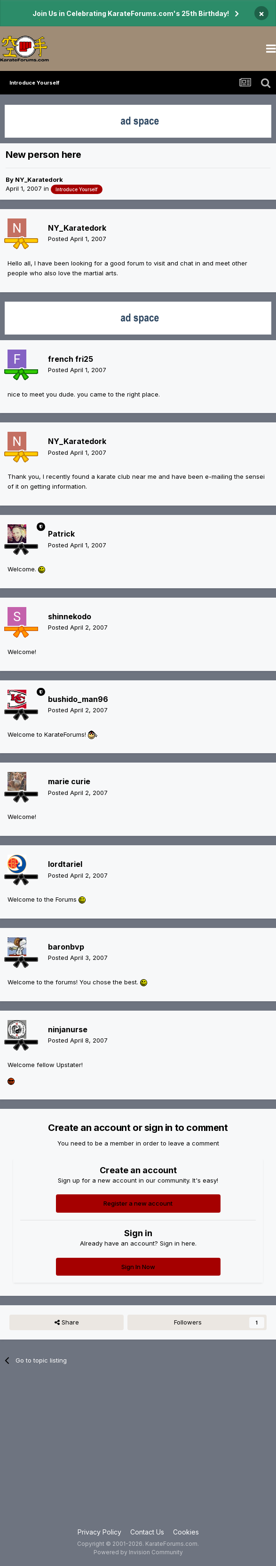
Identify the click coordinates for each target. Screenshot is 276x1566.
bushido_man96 (78, 699)
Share (67, 1322)
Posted (77, 238)
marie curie (69, 781)
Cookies (186, 1532)
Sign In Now (138, 1266)
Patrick (61, 533)
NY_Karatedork (39, 179)
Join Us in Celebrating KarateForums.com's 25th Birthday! (130, 13)
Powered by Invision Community (138, 1552)
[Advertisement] (138, 1452)
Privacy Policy (99, 1532)
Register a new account (138, 1203)
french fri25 (70, 359)
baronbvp (66, 946)
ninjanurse (67, 1029)
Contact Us (147, 1532)
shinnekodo (69, 616)
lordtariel (65, 864)
